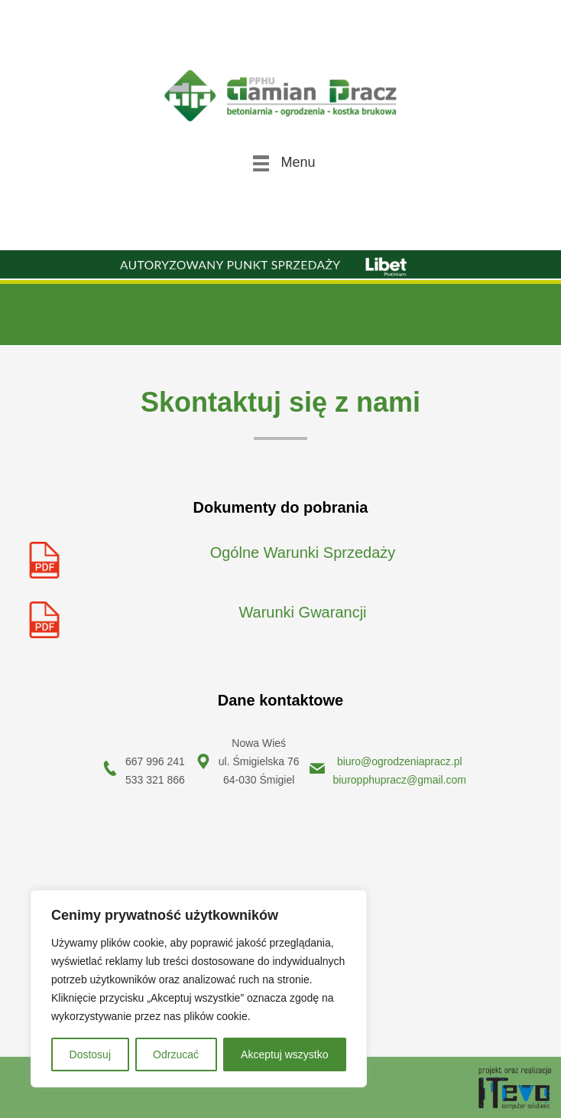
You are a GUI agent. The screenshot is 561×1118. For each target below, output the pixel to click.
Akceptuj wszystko (284, 1054)
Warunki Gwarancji (302, 612)
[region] (199, 988)
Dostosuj (90, 1054)
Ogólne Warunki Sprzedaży (303, 552)
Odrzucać (176, 1054)
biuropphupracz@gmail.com (399, 780)
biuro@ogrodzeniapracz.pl (399, 761)
